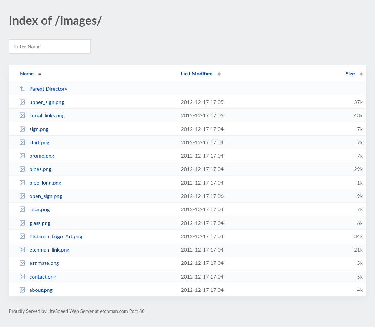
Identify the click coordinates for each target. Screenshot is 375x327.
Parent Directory (43, 88)
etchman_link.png (44, 249)
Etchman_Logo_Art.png (50, 236)
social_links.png (42, 115)
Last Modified (197, 73)
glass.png (34, 223)
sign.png (33, 129)
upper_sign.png (41, 102)
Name (27, 73)
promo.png (36, 155)
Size (350, 73)
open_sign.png (40, 196)
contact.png (37, 276)
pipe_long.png (40, 182)
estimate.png (39, 263)
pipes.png (35, 169)
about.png (36, 290)
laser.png (34, 209)
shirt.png (34, 142)
